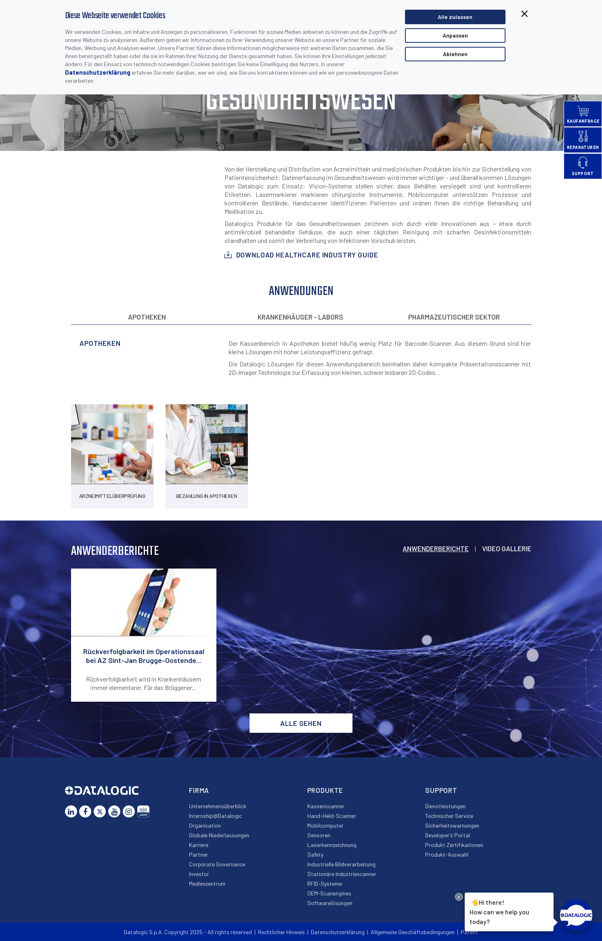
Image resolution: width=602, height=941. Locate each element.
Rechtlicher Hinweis (281, 931)
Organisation (205, 825)
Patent (469, 931)
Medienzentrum (207, 883)
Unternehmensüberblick (217, 806)
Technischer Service (449, 815)
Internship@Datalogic (215, 815)
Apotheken (147, 317)
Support (441, 790)
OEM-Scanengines (329, 893)
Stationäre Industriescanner (341, 873)
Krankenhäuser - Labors (300, 317)
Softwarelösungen (329, 902)
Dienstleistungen (445, 806)
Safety (315, 854)
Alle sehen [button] (301, 723)
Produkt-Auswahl (446, 854)
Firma (199, 790)
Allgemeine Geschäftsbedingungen (413, 931)
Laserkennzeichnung (332, 844)
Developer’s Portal (447, 835)
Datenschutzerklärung (97, 72)
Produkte (325, 790)
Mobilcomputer (325, 825)
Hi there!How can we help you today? (499, 910)
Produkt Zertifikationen (454, 844)
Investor (199, 873)
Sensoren (318, 835)
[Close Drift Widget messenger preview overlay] (459, 897)
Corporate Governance (217, 864)
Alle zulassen (455, 16)
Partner (198, 854)
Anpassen (455, 35)
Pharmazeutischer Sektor (454, 317)
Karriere (198, 844)
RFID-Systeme (324, 883)
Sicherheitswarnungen (452, 825)
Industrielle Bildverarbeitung (341, 864)
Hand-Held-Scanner (331, 815)
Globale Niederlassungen (219, 835)
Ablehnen (455, 53)
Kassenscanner (325, 806)
